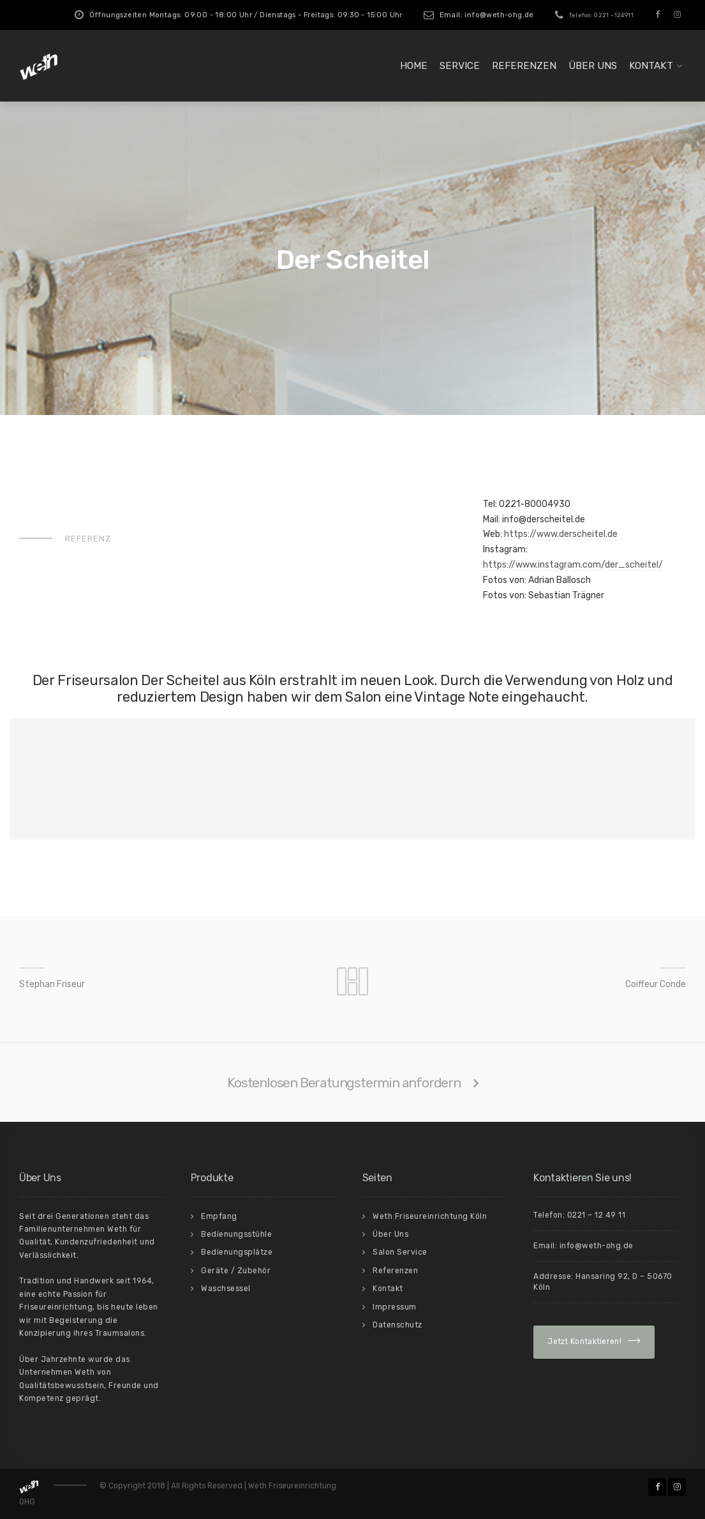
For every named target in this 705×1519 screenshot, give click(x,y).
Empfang (219, 1216)
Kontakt (651, 66)
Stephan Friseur (52, 984)
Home (413, 66)
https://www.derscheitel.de (561, 534)
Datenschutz (397, 1324)
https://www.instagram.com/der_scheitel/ (573, 564)
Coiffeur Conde (655, 984)
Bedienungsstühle (236, 1234)
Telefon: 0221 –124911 (601, 15)
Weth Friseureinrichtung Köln (430, 1216)
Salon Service (400, 1252)
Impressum (395, 1307)
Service (460, 66)
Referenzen (524, 66)
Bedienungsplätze (236, 1252)
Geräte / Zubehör (236, 1270)
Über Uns (592, 66)
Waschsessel (226, 1288)
